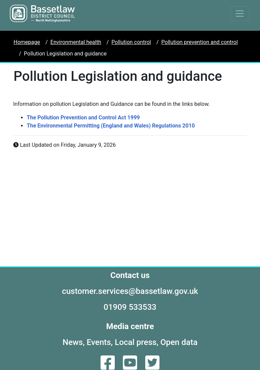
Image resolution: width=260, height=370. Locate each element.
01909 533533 (130, 307)
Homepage (27, 42)
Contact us (130, 275)
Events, (100, 342)
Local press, (136, 342)
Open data (179, 342)
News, (74, 342)
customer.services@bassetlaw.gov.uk (130, 291)
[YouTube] (131, 367)
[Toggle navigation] (239, 13)
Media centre (130, 326)
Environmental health (75, 42)
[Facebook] (108, 367)
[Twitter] (152, 367)
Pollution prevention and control (199, 42)
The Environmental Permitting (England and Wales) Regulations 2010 (111, 125)
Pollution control (131, 42)
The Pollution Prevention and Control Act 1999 (83, 117)
